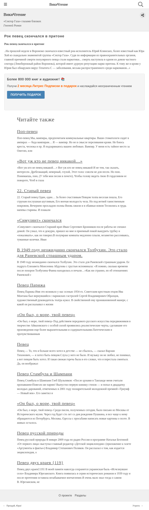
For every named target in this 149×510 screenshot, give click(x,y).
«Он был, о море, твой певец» (46, 314)
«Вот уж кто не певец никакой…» (50, 161)
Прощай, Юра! (14, 506)
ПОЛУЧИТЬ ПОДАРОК (26, 94)
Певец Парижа (31, 285)
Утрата (136, 506)
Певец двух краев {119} (40, 462)
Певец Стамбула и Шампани (44, 374)
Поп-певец (27, 131)
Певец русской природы (40, 433)
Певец (23, 344)
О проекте (65, 495)
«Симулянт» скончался (39, 220)
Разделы (80, 495)
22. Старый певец (34, 190)
